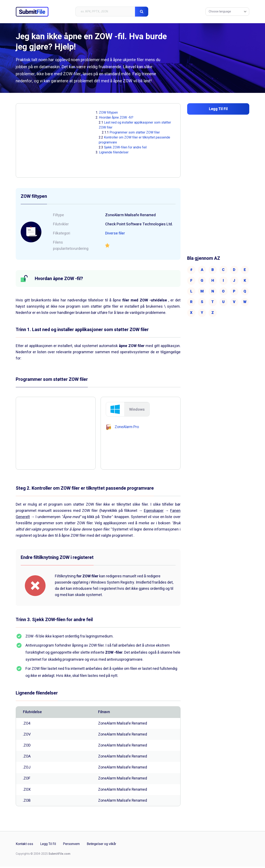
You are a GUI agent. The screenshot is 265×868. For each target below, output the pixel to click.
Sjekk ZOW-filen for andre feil (125, 147)
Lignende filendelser (114, 152)
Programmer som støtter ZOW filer (135, 132)
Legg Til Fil (48, 845)
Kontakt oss (24, 845)
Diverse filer (115, 233)
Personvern (71, 845)
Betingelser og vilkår (101, 845)
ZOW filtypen (108, 112)
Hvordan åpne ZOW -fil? (116, 117)
